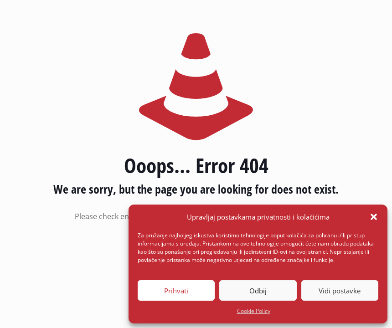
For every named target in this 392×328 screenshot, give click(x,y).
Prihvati (176, 290)
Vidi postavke (340, 290)
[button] (373, 216)
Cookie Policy (253, 311)
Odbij (258, 290)
